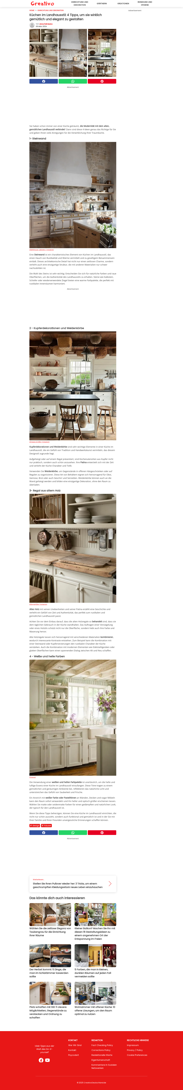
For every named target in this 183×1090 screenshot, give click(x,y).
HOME (31, 10)
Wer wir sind (74, 1045)
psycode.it (73, 1055)
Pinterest (32, 777)
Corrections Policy (101, 1050)
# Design (34, 825)
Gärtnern (102, 3)
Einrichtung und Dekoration (79, 3)
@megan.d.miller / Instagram (39, 442)
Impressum (133, 1045)
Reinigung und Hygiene (145, 3)
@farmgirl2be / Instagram (38, 604)
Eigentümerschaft (101, 1059)
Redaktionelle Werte (102, 1055)
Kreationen (123, 3)
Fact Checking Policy (102, 1045)
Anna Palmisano (46, 24)
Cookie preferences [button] (137, 1055)
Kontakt (72, 1050)
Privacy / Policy (135, 1050)
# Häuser (46, 825)
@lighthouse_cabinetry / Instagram (41, 250)
